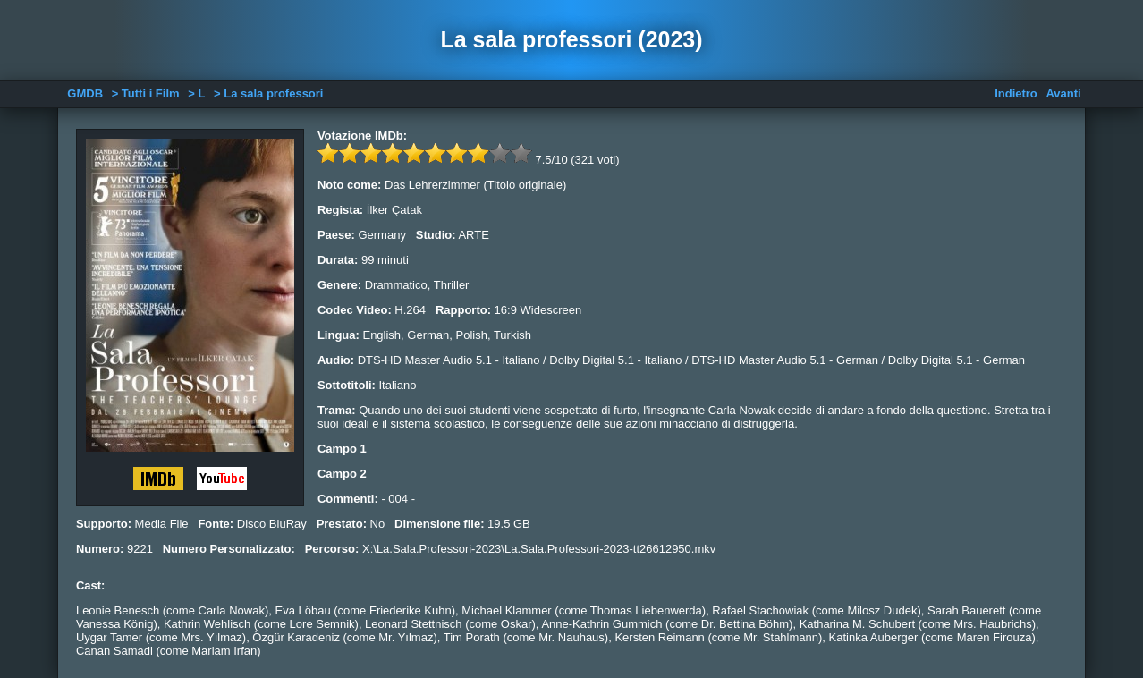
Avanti (1063, 93)
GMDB (85, 93)
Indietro (1016, 93)
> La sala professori (268, 93)
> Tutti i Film (146, 93)
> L (196, 93)
